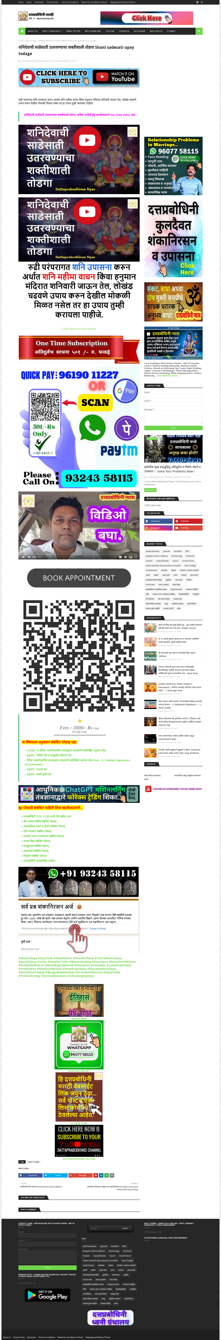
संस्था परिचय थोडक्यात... (153, 775)
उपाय (175, 575)
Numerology (177, 556)
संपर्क (146, 779)
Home (20, 2)
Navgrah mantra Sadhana (157, 556)
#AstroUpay (100, 961)
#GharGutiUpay (83, 958)
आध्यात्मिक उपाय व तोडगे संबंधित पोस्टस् (44, 826)
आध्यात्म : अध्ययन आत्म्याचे (189, 570)
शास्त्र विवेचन (191, 604)
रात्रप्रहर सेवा (177, 599)
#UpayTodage (27, 958)
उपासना (183, 575)
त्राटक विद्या (176, 585)
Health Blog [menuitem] (156, 31)
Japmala (166, 551)
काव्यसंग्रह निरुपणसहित (154, 580)
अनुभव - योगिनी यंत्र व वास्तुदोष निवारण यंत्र (48, 755)
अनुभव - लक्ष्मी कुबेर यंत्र (38, 774)
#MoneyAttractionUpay (90, 965)
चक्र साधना (178, 580)
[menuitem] (21, 31)
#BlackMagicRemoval (59, 965)
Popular (149, 561)
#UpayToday (111, 972)
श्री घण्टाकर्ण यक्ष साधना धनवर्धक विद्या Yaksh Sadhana (176, 654)
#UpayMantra (63, 958)
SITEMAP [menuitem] (171, 31)
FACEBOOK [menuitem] (124, 31)
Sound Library (188, 561)
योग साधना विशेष (164, 599)
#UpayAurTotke (57, 961)
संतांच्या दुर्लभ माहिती (153, 608)
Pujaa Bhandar (162, 561)
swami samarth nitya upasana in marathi (163, 566)
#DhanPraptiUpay (74, 968)
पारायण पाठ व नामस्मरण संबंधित (164, 594)
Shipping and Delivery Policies (122, 2)
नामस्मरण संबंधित (192, 589)
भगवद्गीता (196, 594)
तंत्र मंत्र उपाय (150, 585)
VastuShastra (151, 570)
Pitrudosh (190, 556)
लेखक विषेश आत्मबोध (153, 604)
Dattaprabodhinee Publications (35, 61)
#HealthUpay (27, 968)
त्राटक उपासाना (164, 585)
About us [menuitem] (33, 31)
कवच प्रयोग (194, 575)
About (29, 2)
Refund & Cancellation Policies (94, 2)
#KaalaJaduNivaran (31, 965)
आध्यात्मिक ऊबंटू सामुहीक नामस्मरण (187, 775)
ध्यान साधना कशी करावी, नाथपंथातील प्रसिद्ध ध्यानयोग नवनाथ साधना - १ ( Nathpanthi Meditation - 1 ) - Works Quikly (180, 704)
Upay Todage (31, 41)
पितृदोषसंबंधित (184, 594)
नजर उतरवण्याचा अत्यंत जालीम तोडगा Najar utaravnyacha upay (176, 737)
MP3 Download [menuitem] (93, 31)
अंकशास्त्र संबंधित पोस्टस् (35, 851)
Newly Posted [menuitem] (73, 31)
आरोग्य (156, 575)
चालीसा (188, 580)
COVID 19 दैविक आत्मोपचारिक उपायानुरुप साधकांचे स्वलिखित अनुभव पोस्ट (66, 750)
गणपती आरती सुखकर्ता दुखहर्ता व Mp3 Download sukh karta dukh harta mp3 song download (179, 751)
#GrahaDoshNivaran (89, 972)
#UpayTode (45, 958)
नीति (147, 594)
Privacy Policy (52, 2)
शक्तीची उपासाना (177, 604)
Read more (150, 490)
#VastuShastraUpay (31, 972)
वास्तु (166, 604)
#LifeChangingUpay (81, 975)
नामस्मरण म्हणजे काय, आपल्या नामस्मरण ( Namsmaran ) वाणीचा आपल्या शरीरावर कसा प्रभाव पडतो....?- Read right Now (179, 687)
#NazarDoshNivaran (122, 961)
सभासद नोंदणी (168, 608)
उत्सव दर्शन (166, 575)
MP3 (187, 551)
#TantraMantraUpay (108, 958)
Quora (175, 561)
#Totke (42, 961)
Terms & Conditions (69, 2)
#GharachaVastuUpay (101, 968)
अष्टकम (173, 570)
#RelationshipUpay (49, 968)
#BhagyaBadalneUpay (60, 972)
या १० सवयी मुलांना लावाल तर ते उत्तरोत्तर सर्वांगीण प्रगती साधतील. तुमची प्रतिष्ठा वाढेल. (178, 640)
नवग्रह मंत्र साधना (176, 589)
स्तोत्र (178, 608)
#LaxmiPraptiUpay (118, 965)
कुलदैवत (168, 580)
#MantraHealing (80, 961)
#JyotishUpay (27, 961)
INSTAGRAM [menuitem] (139, 31)
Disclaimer (39, 2)
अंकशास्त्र (164, 570)
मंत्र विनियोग (150, 599)
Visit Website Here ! (168, 375)
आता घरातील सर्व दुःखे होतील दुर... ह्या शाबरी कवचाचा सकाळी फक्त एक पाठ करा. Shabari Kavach (180, 626)
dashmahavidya (152, 551)
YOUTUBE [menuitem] (109, 31)
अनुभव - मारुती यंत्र (36, 769)
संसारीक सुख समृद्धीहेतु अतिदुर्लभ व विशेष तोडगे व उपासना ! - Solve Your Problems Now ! (172, 469)
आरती (148, 575)
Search (125, 1228)
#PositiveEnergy (29, 975)
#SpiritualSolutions (54, 975)
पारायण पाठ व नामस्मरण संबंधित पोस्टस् (43, 836)
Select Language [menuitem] (51, 31)
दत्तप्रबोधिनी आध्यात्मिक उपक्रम (39, 861)
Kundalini (178, 551)
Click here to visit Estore (79, 329)
